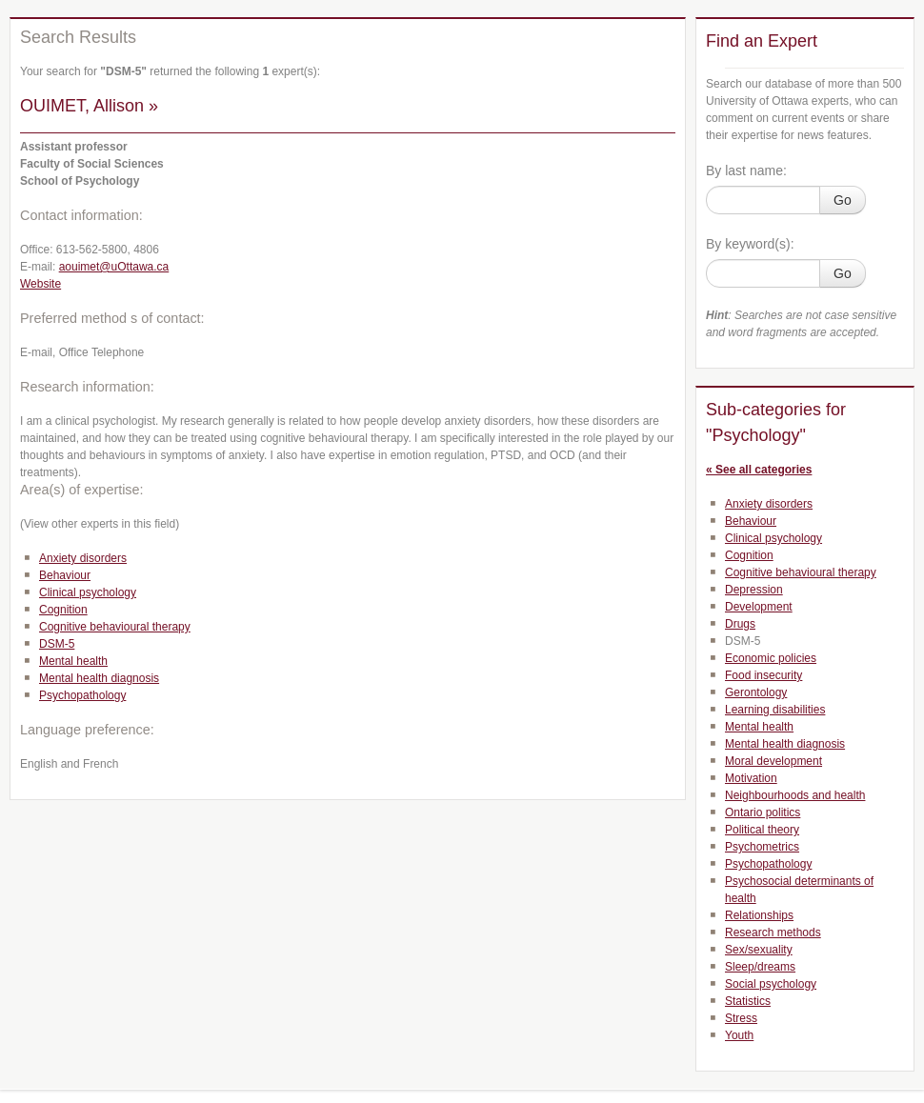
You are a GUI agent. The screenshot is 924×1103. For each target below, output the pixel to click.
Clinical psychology (87, 592)
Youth (739, 1035)
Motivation (751, 778)
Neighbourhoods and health (795, 795)
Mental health (73, 661)
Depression (754, 589)
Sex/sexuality (759, 949)
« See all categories (759, 469)
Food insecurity (763, 675)
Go (843, 200)
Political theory (762, 829)
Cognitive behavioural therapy (115, 626)
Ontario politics (762, 812)
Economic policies (770, 658)
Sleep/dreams (760, 966)
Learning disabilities (775, 709)
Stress (741, 1018)
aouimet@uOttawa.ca (114, 266)
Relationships (759, 915)
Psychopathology (82, 695)
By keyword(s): (750, 243)
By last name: (746, 170)
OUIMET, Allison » (89, 105)
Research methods (773, 932)
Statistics (748, 1001)
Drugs (740, 624)
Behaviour (64, 575)
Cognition (63, 609)
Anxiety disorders (83, 558)
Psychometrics (762, 846)
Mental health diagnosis (99, 678)
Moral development (773, 761)
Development (759, 606)
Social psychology (770, 984)
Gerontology (756, 692)
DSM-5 (56, 644)
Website (40, 284)
